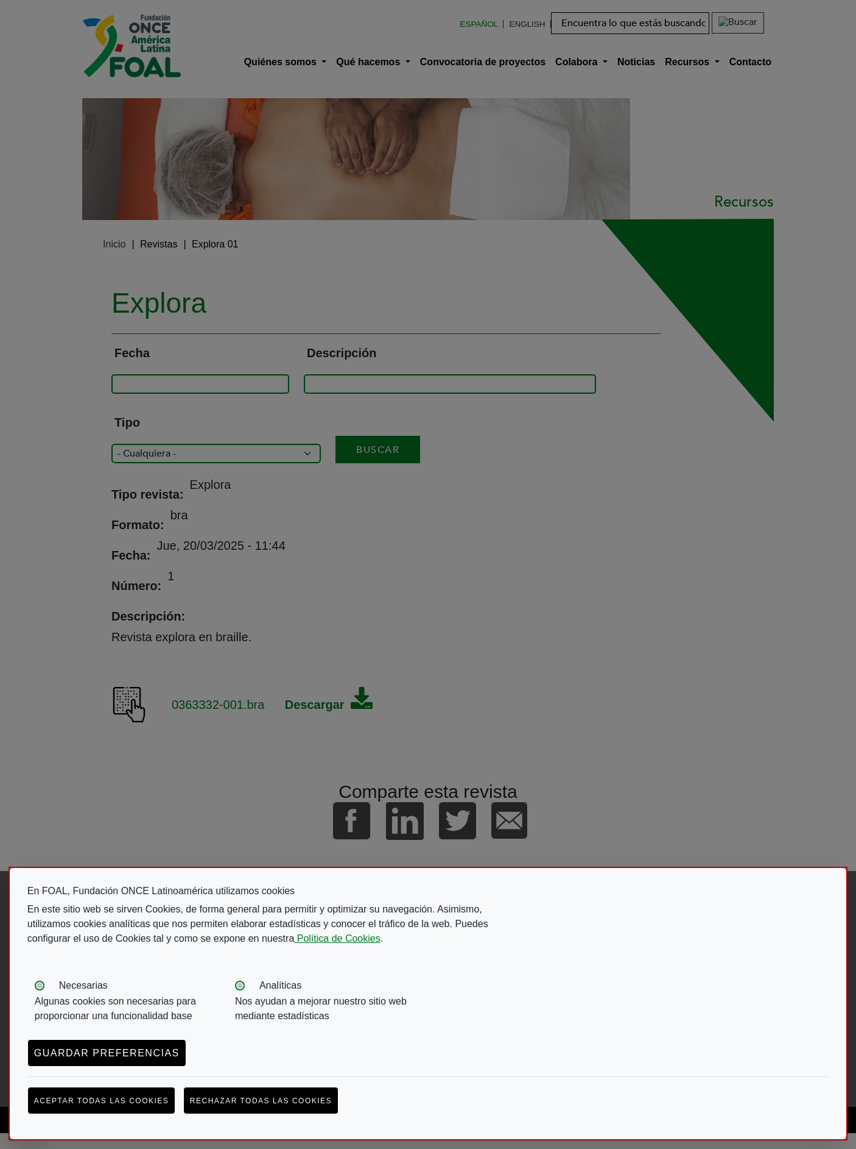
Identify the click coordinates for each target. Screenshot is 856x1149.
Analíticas (280, 985)
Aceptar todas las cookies (101, 1101)
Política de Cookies (337, 938)
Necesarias (83, 985)
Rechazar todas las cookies (261, 1101)
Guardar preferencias (107, 1053)
